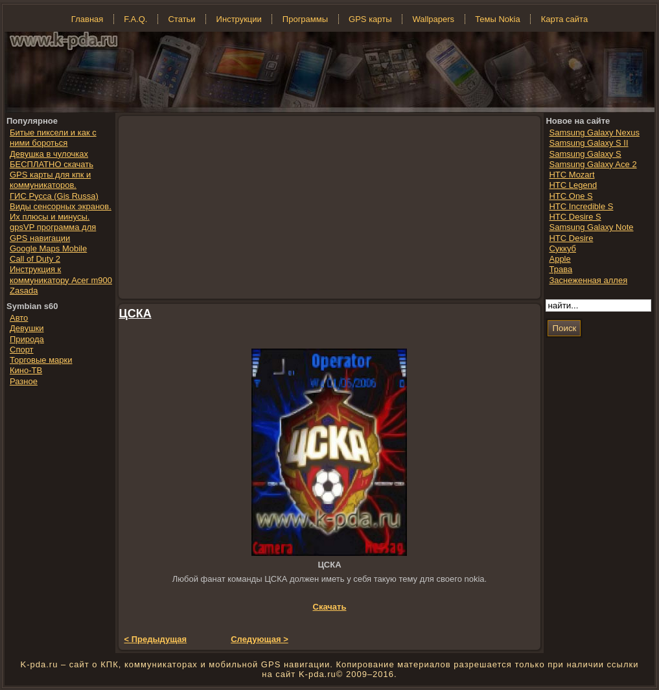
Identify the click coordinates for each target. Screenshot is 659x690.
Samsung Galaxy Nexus (594, 132)
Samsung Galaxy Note (591, 227)
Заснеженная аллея (588, 280)
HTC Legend (573, 185)
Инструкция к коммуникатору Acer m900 (61, 274)
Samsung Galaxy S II (588, 143)
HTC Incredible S (581, 206)
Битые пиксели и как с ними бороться (53, 138)
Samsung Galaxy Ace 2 (592, 164)
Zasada (24, 290)
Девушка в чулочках (49, 154)
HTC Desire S (575, 217)
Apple (559, 259)
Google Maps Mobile (48, 248)
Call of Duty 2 (35, 259)
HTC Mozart (571, 174)
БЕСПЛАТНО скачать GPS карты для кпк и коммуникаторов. (51, 174)
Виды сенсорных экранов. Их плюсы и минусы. (60, 211)
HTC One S (570, 196)
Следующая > (259, 639)
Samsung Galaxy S (585, 154)
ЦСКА (135, 313)
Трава (560, 269)
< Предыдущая (155, 639)
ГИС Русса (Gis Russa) (54, 196)
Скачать (330, 607)
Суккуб (562, 248)
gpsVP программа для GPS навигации (53, 232)
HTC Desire (571, 238)
